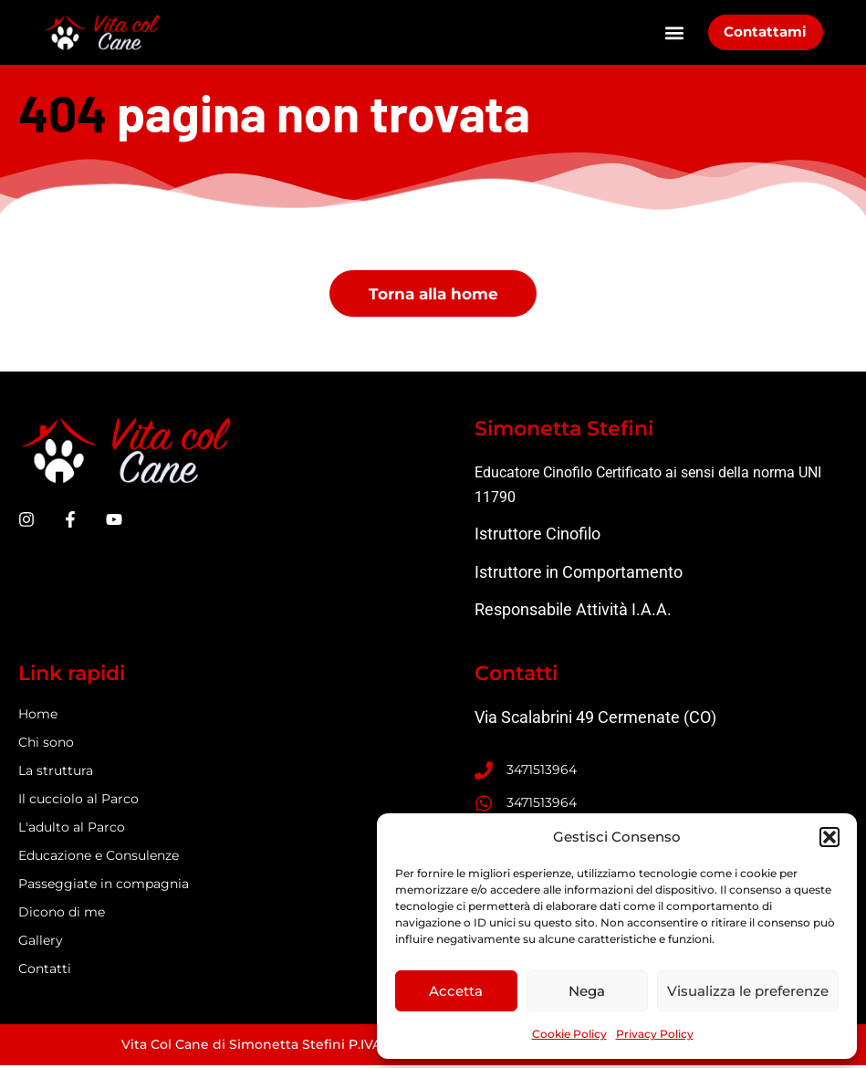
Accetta (456, 991)
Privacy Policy (655, 1034)
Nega (587, 991)
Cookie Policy (569, 1034)
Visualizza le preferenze (748, 991)
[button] (829, 837)
